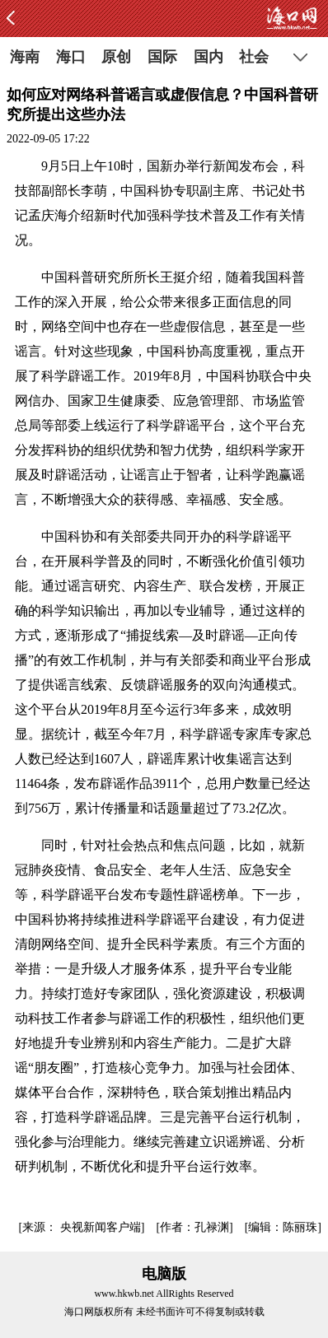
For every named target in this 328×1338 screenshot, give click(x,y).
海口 (71, 57)
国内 (208, 57)
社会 (254, 57)
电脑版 (164, 1274)
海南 (25, 57)
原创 (116, 57)
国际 (162, 57)
